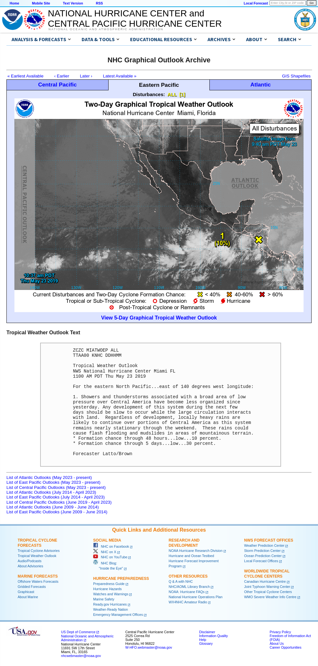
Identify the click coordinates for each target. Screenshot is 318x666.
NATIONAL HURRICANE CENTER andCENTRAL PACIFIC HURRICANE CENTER (135, 18)
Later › (86, 76)
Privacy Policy (280, 632)
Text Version (73, 3)
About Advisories (30, 566)
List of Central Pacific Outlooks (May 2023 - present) (56, 487)
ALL (172, 94)
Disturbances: (149, 94)
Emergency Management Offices (118, 614)
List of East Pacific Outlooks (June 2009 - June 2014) (56, 511)
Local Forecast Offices (261, 561)
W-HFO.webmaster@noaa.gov (148, 647)
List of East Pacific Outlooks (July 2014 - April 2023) (55, 497)
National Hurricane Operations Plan (196, 597)
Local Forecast (256, 3)
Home (14, 3)
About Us (276, 643)
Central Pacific (57, 84)
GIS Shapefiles (296, 76)
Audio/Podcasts (29, 561)
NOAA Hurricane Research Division (196, 551)
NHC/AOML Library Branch (189, 587)
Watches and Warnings (110, 594)
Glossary (206, 643)
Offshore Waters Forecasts (38, 581)
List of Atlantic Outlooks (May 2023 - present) (49, 477)
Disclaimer (207, 632)
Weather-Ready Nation (110, 609)
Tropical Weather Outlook (37, 556)
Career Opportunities (285, 647)
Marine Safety (103, 599)
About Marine (28, 597)
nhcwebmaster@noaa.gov (81, 656)
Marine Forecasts (38, 576)
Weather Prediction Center (264, 545)
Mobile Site (41, 3)
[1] (182, 94)
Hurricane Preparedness (121, 578)
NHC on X (104, 552)
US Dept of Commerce (78, 632)
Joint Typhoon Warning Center (267, 587)
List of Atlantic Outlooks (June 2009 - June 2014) (52, 507)
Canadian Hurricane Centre (265, 581)
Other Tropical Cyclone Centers (268, 592)
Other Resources (188, 576)
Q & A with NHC (181, 581)
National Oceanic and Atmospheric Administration (106, 29)
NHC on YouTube (110, 557)
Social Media (107, 540)
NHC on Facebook (111, 546)
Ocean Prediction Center (263, 556)
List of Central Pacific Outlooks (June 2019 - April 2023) (58, 502)
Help (202, 640)
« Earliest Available (25, 76)
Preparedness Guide (109, 584)
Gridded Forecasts (32, 587)
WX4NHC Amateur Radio (188, 602)
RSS (99, 3)
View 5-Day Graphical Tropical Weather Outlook (159, 317)
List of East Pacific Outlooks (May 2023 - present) (53, 482)
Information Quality (213, 636)
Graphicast (26, 592)
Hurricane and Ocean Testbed (191, 556)
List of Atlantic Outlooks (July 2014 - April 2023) (51, 492)
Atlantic (260, 84)
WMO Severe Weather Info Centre (270, 597)
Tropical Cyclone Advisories (39, 551)
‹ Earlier (61, 76)
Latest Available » (120, 76)
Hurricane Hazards (107, 589)
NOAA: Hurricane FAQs (187, 592)
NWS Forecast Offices (268, 540)
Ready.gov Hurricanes (110, 604)
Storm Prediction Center (262, 551)
